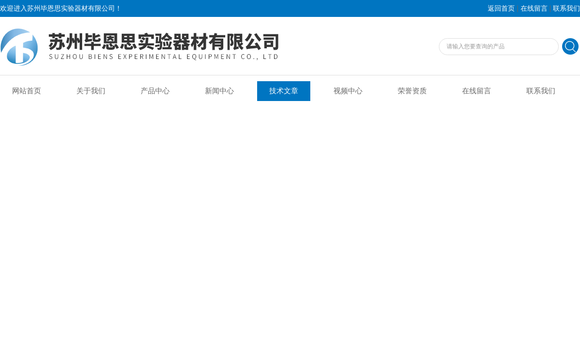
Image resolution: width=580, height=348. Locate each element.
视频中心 (348, 91)
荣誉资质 (412, 91)
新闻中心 (219, 91)
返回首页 (501, 8)
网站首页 (26, 91)
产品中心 (155, 91)
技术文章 (283, 91)
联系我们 (566, 8)
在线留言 (534, 8)
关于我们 (90, 91)
